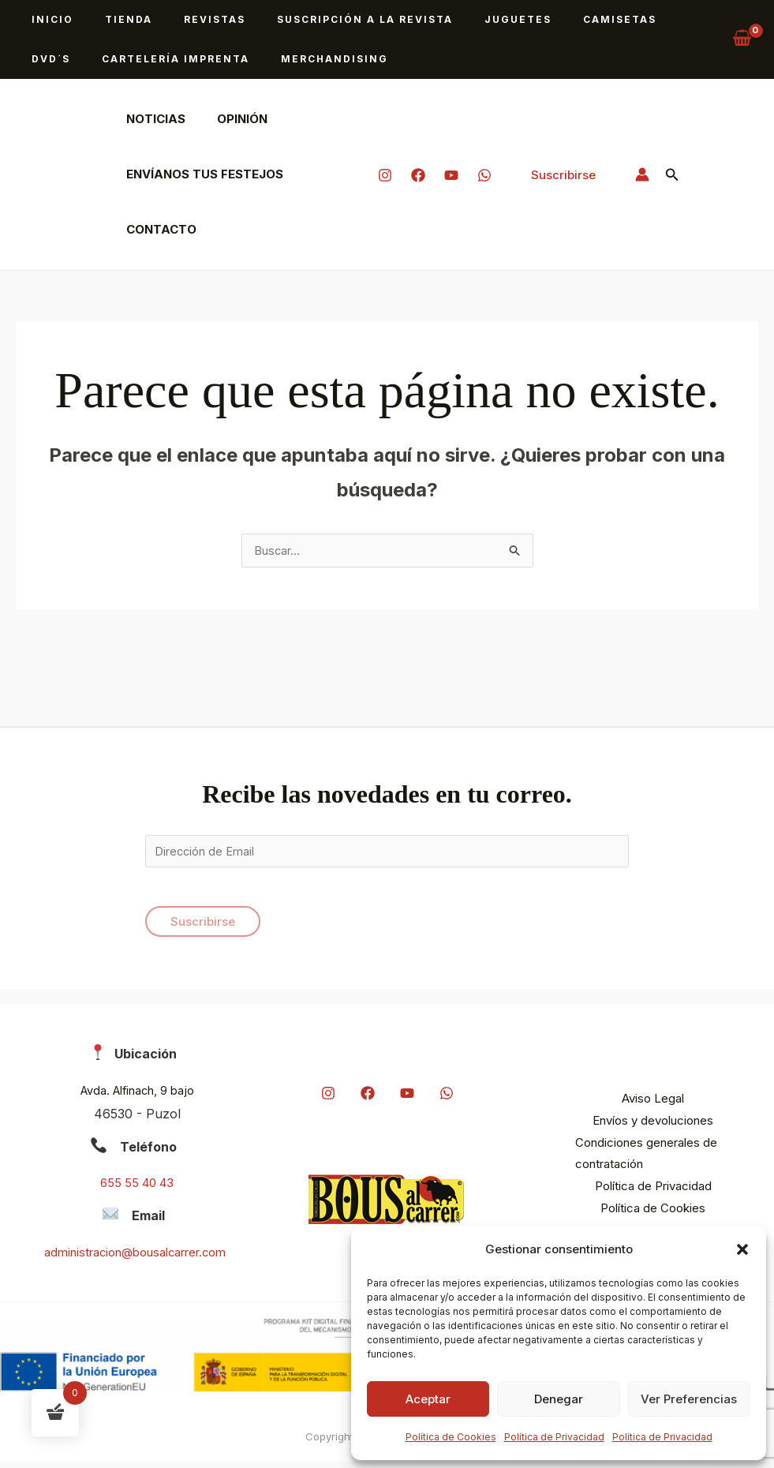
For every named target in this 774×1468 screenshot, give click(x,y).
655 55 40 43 (137, 1189)
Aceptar (428, 1398)
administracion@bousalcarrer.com (135, 1258)
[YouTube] (451, 175)
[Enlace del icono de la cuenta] (642, 174)
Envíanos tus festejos (200, 174)
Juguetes (461, 19)
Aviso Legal (653, 1104)
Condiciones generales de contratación (634, 1159)
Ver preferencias (689, 1398)
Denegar (558, 1398)
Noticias (151, 118)
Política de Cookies (451, 1437)
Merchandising (245, 59)
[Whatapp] (484, 175)
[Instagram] (385, 175)
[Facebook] (418, 175)
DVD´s (625, 19)
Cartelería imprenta (99, 59)
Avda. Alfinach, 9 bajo (137, 1096)
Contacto (157, 229)
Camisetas (550, 19)
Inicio (46, 19)
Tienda (109, 19)
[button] (742, 1249)
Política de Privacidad (554, 1437)
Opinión (230, 118)
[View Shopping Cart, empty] (741, 39)
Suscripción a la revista (321, 19)
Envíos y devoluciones (653, 1126)
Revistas (183, 19)
